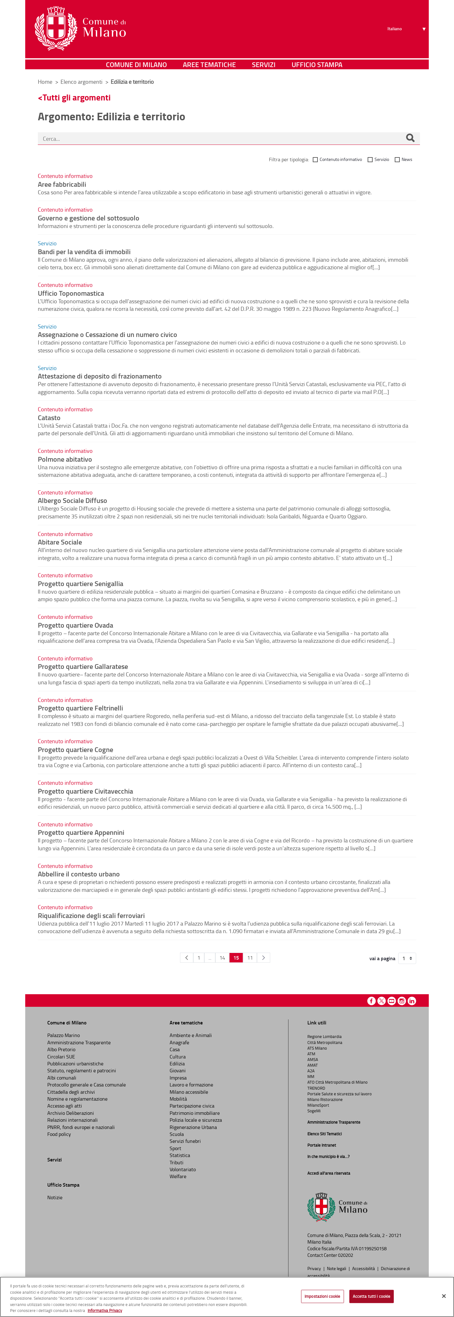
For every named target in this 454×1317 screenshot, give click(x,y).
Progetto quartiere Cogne (75, 749)
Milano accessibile (189, 1091)
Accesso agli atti (64, 1105)
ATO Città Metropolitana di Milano (337, 1082)
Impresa (178, 1077)
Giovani (178, 1070)
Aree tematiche (209, 64)
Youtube (391, 1001)
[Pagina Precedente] (186, 958)
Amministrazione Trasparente (79, 1042)
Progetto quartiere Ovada (75, 625)
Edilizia (177, 1063)
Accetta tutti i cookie (372, 1296)
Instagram (402, 1001)
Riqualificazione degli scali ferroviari (91, 915)
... (209, 957)
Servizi (264, 64)
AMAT (312, 1065)
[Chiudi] (444, 1296)
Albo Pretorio (61, 1049)
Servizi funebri (185, 1140)
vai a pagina (382, 958)
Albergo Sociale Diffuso (72, 500)
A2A (311, 1071)
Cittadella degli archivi (71, 1091)
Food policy (59, 1134)
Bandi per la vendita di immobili (84, 251)
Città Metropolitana (324, 1042)
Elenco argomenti (82, 81)
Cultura (178, 1056)
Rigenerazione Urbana (193, 1127)
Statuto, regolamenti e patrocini (81, 1070)
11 (250, 957)
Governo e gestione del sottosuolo (88, 218)
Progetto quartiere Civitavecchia (85, 791)
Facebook (371, 1001)
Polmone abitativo (65, 459)
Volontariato (183, 1169)
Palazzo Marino (63, 1035)
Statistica (180, 1155)
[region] (227, 1297)
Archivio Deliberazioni (70, 1112)
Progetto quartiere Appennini (81, 832)
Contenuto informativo (341, 159)
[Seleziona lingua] (407, 29)
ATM (311, 1054)
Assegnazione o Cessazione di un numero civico (107, 334)
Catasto (49, 417)
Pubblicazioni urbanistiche (75, 1063)
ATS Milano (317, 1048)
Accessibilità (364, 1268)
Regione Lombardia (324, 1036)
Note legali (337, 1268)
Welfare (178, 1176)
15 (236, 957)
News (407, 159)
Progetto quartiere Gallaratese (83, 666)
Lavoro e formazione (191, 1084)
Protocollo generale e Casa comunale (86, 1084)
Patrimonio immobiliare (195, 1112)
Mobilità (178, 1098)
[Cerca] (410, 138)
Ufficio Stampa (317, 64)
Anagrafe (179, 1042)
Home (45, 81)
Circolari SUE (61, 1056)
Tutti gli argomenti (77, 97)
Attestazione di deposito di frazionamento (100, 376)
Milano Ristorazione (325, 1099)
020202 (345, 1255)
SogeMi (314, 1111)
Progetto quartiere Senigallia (80, 583)
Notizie (54, 1197)
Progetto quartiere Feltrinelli (80, 708)
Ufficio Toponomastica (71, 293)
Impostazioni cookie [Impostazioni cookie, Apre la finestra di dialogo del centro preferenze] (322, 1296)
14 (222, 957)
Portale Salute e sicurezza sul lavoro (339, 1094)
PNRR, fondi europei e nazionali (81, 1127)
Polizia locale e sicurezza (196, 1119)
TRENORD (316, 1088)
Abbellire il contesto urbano (79, 874)
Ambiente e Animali (191, 1035)
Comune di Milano (136, 64)
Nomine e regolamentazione (77, 1098)
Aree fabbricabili (62, 184)
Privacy (314, 1268)
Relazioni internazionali (72, 1119)
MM (310, 1076)
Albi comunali (61, 1077)
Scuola (177, 1134)
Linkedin (412, 1001)
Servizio (382, 159)
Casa (175, 1049)
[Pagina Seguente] (263, 958)
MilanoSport (318, 1105)
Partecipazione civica (192, 1105)
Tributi (176, 1162)
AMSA (312, 1059)
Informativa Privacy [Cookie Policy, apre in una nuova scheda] (105, 1310)
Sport (175, 1148)
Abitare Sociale (60, 542)
